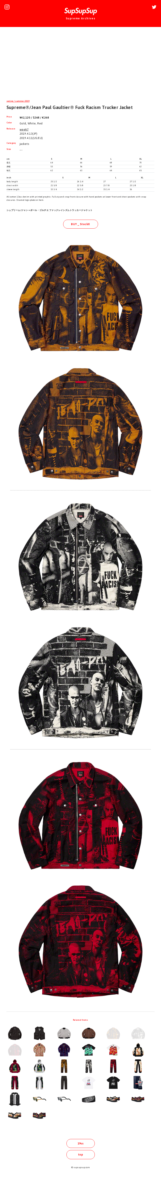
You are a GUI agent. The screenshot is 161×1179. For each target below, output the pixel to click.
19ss (81, 1143)
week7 (24, 129)
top (80, 1154)
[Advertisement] (80, 63)
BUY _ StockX (80, 224)
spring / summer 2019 (18, 101)
